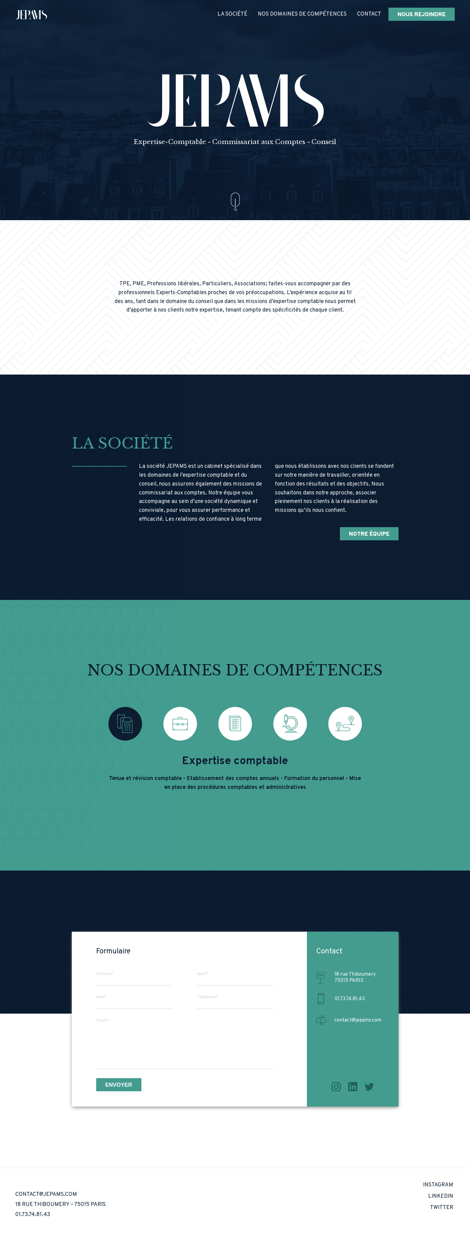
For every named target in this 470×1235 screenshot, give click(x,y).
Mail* (101, 997)
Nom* (202, 974)
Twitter (369, 1086)
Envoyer (118, 1085)
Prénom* (104, 974)
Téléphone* (208, 997)
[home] (31, 14)
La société (232, 14)
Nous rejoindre (422, 14)
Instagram (336, 1086)
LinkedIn (352, 1086)
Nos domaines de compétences (302, 14)
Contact (369, 14)
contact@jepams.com (357, 1020)
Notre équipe (369, 534)
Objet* (102, 1020)
